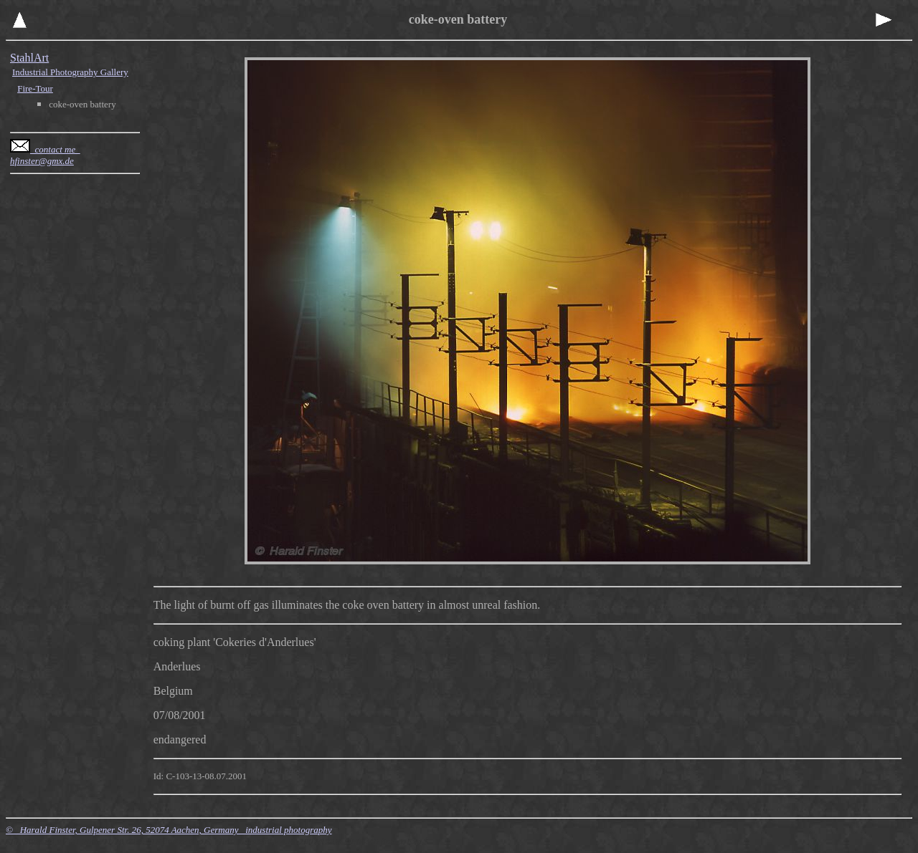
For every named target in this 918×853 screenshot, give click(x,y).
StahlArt (29, 58)
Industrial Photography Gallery (70, 72)
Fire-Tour (35, 88)
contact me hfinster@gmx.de (45, 155)
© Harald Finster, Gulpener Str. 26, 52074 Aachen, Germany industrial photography (169, 829)
